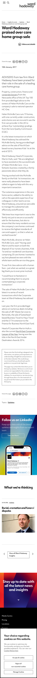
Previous (4, 553)
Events (4, 632)
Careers (5, 628)
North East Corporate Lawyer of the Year (18, 333)
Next (32, 553)
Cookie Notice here (11, 657)
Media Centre (7, 616)
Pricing (4, 620)
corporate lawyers (10, 95)
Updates (21, 22)
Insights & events (12, 22)
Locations (5, 624)
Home (3, 22)
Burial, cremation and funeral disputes (18, 510)
